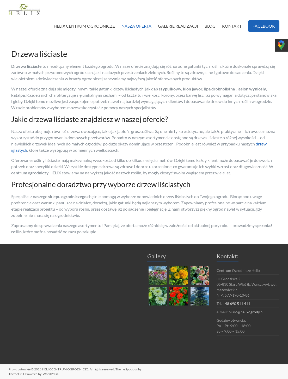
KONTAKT (232, 25)
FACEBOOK (264, 25)
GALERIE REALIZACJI (178, 25)
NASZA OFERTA (136, 25)
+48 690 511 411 (236, 303)
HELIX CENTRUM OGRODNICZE (84, 25)
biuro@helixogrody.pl (246, 312)
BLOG (210, 25)
